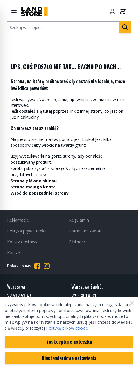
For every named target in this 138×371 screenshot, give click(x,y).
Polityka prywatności (26, 231)
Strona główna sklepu (34, 180)
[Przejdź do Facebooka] (37, 266)
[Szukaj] (125, 27)
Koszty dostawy (22, 241)
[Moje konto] (112, 11)
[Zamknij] (132, 302)
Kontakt (14, 252)
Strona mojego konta (33, 187)
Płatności (78, 241)
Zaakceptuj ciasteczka (69, 341)
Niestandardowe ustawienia (69, 358)
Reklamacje (18, 220)
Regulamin (79, 220)
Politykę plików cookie (67, 328)
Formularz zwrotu (86, 231)
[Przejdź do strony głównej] (34, 11)
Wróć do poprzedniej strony (40, 193)
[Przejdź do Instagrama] (47, 266)
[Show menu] (14, 11)
